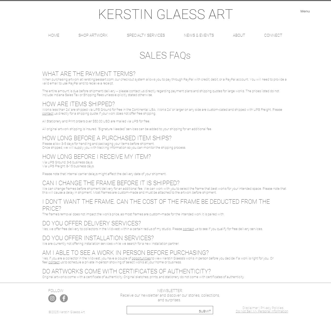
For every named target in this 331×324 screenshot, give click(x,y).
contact (47, 113)
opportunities (141, 258)
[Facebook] (64, 298)
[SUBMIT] (205, 311)
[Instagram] (52, 298)
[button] (93, 35)
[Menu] (305, 11)
